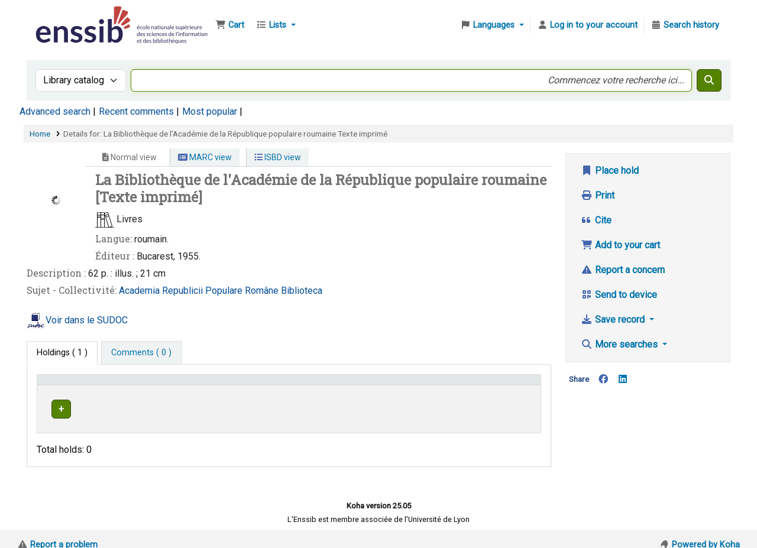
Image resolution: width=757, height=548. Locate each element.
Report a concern (623, 269)
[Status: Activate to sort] (510, 384)
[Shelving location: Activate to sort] (296, 384)
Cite (596, 220)
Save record (614, 319)
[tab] (141, 353)
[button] (230, 25)
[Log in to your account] (587, 25)
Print (597, 195)
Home (40, 133)
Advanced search (55, 111)
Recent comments (136, 111)
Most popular (209, 111)
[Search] (709, 80)
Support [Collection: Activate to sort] (192, 385)
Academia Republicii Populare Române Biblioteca (220, 290)
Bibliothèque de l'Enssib (62, 16)
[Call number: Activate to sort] (416, 384)
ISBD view (277, 157)
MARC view (205, 157)
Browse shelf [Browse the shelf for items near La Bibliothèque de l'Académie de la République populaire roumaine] (419, 407)
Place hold (610, 170)
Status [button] (497, 385)
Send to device (619, 294)
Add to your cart (620, 245)
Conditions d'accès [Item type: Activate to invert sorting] (78, 385)
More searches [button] (620, 344)
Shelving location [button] (277, 385)
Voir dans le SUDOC (87, 320)
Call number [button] (380, 385)
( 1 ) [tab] (62, 353)
